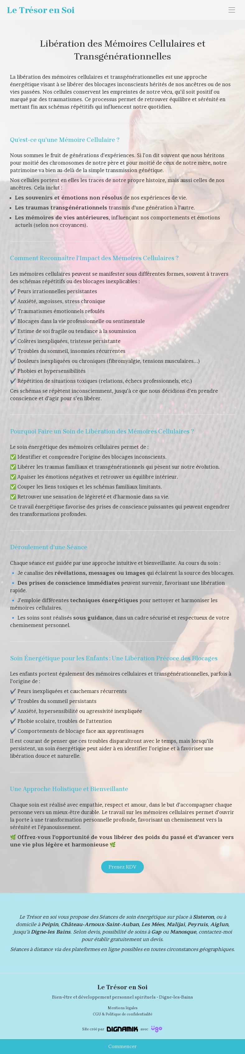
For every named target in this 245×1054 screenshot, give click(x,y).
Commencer (122, 1046)
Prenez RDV (122, 867)
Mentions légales (123, 1008)
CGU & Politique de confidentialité (122, 1014)
